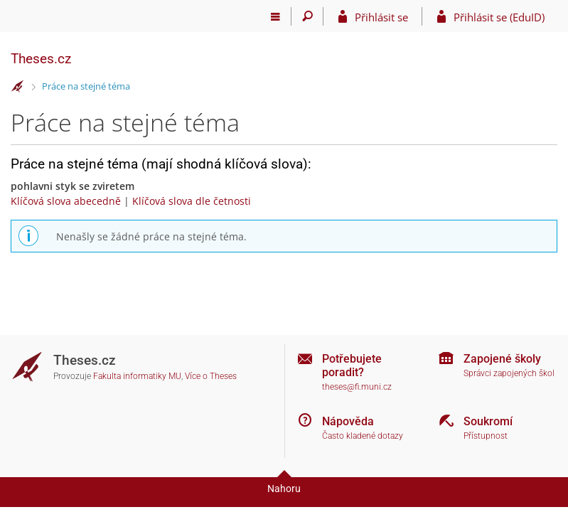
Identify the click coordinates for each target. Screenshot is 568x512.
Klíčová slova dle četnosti (191, 201)
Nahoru (284, 488)
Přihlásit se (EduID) (499, 17)
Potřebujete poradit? (352, 365)
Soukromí (488, 421)
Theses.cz (41, 58)
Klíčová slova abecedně (66, 201)
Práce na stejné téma (86, 86)
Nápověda (348, 421)
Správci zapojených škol (508, 373)
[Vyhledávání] (307, 16)
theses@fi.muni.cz (357, 387)
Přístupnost (485, 436)
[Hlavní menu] (275, 16)
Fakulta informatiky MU (137, 376)
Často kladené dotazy (362, 436)
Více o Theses (211, 376)
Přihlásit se (381, 17)
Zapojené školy (502, 359)
